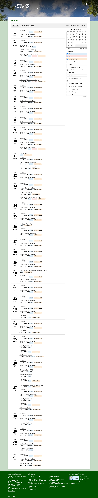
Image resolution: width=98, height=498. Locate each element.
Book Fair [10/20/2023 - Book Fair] (23, 275)
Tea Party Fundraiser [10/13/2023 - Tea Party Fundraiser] (26, 192)
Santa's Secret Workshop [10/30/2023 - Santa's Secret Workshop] (28, 444)
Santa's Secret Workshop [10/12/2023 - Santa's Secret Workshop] (28, 177)
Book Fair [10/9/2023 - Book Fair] (23, 128)
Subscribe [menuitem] (83, 25)
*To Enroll (52, 488)
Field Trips (71, 72)
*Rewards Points (54, 482)
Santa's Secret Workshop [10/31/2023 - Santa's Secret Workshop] (28, 459)
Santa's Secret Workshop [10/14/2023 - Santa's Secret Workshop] (28, 207)
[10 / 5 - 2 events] (79, 33)
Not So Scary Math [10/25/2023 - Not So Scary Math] (25, 355)
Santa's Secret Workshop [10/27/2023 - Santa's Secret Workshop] (27, 394)
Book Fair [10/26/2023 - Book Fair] (23, 361)
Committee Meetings (74, 67)
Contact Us (11, 491)
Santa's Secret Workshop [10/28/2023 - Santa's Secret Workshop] (28, 418)
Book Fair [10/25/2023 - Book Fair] (23, 337)
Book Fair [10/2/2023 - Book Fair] (23, 40)
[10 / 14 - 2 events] (85, 36)
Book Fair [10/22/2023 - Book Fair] (23, 296)
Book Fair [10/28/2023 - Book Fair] (23, 414)
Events (70, 53)
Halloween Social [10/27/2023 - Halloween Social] (25, 408)
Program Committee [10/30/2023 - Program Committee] (26, 448)
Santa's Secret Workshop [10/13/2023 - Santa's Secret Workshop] (28, 188)
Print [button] (67, 25)
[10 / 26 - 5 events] (79, 42)
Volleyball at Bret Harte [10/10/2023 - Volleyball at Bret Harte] (27, 147)
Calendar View (83, 48)
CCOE (70, 64)
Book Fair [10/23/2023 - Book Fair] (23, 306)
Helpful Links (31, 474)
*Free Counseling (54, 476)
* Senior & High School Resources (58, 483)
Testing (71, 94)
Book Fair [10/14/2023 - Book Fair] (23, 203)
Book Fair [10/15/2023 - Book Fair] (23, 213)
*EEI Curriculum (32, 488)
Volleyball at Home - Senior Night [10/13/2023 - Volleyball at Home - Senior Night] (30, 197)
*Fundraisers (52, 478)
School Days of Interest (75, 86)
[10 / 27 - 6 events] (82, 42)
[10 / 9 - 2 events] (71, 36)
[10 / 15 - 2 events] (68, 39)
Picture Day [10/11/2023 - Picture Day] (23, 153)
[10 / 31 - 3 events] (74, 46)
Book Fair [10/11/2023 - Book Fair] (23, 158)
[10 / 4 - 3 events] (76, 33)
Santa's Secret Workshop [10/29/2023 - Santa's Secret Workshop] (28, 433)
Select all (84, 96)
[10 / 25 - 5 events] (76, 42)
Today (68, 48)
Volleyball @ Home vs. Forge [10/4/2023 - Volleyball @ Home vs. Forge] (29, 80)
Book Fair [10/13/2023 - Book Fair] (23, 183)
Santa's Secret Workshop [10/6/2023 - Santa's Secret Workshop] (28, 101)
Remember (72, 81)
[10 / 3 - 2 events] (74, 33)
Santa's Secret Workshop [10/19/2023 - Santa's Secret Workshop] (28, 264)
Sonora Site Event (74, 89)
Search (87, 4)
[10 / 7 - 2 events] (85, 33)
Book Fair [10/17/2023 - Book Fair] (23, 239)
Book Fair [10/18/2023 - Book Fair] (23, 249)
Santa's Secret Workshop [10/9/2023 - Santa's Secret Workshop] (28, 132)
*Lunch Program (53, 480)
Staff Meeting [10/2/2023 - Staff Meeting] (24, 45)
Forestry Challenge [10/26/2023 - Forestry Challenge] (25, 374)
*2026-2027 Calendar (34, 476)
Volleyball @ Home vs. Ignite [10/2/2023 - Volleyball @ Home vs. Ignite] (28, 54)
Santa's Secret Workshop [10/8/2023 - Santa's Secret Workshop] (28, 122)
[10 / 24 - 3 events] (74, 42)
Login (11, 496)
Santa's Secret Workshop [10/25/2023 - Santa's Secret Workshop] (28, 341)
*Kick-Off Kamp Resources (56, 479)
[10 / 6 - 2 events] (82, 33)
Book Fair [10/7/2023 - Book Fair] (23, 107)
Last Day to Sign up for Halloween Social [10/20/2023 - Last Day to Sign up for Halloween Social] (33, 270)
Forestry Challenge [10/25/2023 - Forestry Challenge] (25, 346)
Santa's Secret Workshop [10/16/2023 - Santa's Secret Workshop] (27, 233)
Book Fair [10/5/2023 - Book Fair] (23, 86)
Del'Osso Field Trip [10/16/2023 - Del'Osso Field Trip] (26, 224)
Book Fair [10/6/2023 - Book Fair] (23, 96)
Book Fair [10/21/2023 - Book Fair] (23, 285)
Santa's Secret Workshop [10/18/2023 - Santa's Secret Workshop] (28, 254)
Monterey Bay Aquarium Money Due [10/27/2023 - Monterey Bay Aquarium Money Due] (32, 385)
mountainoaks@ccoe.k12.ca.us (17, 488)
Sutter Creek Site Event (75, 78)
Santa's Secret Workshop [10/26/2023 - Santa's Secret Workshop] (28, 365)
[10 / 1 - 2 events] (68, 33)
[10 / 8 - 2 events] (68, 36)
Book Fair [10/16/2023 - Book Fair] (23, 228)
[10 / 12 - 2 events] (79, 36)
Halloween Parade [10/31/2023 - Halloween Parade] (25, 463)
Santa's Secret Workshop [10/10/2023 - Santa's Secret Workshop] (28, 143)
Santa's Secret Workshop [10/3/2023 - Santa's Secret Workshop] (28, 65)
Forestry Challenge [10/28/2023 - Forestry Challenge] (25, 423)
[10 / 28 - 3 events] (85, 42)
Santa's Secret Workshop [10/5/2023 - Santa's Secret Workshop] (28, 90)
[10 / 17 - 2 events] (74, 39)
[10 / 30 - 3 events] (71, 46)
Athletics (71, 56)
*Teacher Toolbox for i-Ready (57, 486)
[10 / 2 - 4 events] (71, 33)
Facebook (84, 4)
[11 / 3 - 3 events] (82, 46)
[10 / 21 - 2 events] (85, 39)
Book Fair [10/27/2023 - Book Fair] (23, 389)
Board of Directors (74, 62)
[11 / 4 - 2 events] (85, 46)
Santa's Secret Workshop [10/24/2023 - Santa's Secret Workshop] (28, 326)
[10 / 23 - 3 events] (71, 42)
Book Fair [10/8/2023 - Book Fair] (23, 117)
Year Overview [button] (74, 25)
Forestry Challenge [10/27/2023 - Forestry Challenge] (25, 399)
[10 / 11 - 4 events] (76, 36)
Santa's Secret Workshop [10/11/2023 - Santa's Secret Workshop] (27, 162)
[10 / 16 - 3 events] (71, 39)
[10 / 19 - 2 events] (79, 39)
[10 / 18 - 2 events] (76, 39)
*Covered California (33, 486)
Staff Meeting (72, 92)
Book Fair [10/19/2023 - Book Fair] (23, 260)
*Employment (32, 489)
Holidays (71, 75)
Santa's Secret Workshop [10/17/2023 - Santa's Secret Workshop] (28, 243)
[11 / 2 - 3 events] (79, 46)
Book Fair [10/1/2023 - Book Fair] (23, 30)
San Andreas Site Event (75, 83)
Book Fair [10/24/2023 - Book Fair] (23, 321)
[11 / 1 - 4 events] (76, 46)
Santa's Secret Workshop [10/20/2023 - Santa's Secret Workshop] (27, 279)
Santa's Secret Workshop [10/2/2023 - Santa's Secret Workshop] (27, 50)
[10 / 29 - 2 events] (68, 46)
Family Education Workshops (77, 70)
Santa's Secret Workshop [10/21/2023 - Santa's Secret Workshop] (28, 290)
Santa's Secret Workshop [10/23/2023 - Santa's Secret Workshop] (28, 311)
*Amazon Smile (32, 478)
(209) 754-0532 (16, 484)
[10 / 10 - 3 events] (74, 36)
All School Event (73, 59)
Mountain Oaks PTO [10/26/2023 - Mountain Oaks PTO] (26, 370)
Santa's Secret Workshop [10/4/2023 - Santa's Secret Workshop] (28, 75)
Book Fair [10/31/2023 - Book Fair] (23, 454)
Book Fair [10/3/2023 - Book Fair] (23, 60)
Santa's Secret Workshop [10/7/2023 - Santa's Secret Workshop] (28, 111)
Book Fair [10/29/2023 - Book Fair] (23, 429)
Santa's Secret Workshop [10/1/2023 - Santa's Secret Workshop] (28, 35)
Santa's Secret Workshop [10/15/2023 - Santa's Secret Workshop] (28, 218)
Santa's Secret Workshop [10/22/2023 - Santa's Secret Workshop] (28, 300)
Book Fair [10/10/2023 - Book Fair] (23, 138)
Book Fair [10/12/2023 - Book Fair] (23, 173)
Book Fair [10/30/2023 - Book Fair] (23, 439)
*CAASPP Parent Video (34, 479)
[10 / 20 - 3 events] (82, 39)
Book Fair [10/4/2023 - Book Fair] (23, 71)
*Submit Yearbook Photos (56, 485)
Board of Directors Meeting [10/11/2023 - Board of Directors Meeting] (28, 167)
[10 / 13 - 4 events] (82, 36)
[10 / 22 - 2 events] (68, 42)
